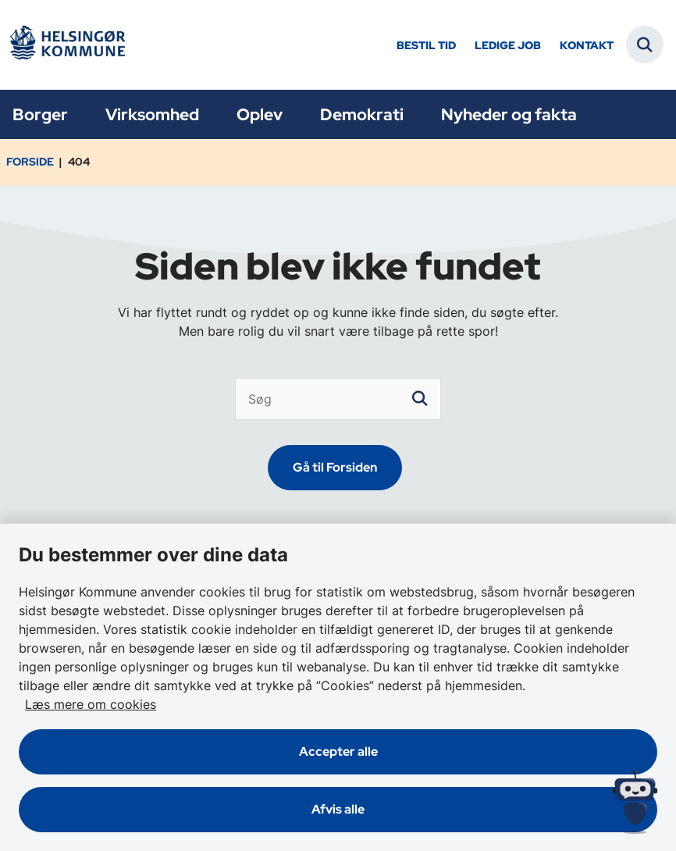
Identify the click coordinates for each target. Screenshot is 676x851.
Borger (40, 114)
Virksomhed (152, 114)
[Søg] (338, 399)
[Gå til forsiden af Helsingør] (67, 45)
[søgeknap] (420, 399)
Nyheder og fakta (509, 114)
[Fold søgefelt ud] (645, 44)
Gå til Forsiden (335, 467)
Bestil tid (426, 46)
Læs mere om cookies (90, 704)
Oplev (260, 114)
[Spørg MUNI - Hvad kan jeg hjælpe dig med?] (635, 802)
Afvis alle (338, 809)
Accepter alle (338, 751)
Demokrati (362, 114)
